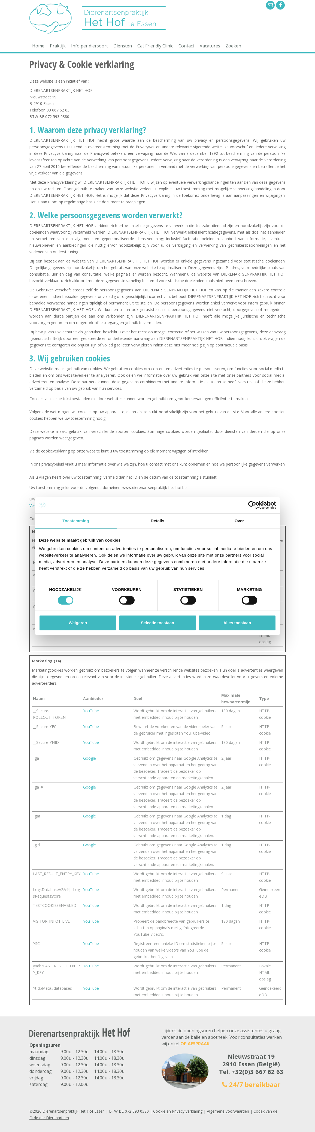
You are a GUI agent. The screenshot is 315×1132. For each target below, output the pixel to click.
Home (38, 46)
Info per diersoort (89, 46)
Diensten (122, 46)
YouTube (91, 710)
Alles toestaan (237, 622)
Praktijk (58, 46)
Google (89, 758)
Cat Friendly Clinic (155, 46)
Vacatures (210, 46)
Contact (186, 46)
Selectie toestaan (157, 622)
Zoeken (233, 46)
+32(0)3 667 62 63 (257, 1071)
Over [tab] (239, 520)
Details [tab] (157, 520)
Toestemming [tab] (75, 520)
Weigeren (78, 622)
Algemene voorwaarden (228, 1111)
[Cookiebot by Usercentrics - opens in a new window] (252, 505)
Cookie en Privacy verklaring (177, 1111)
